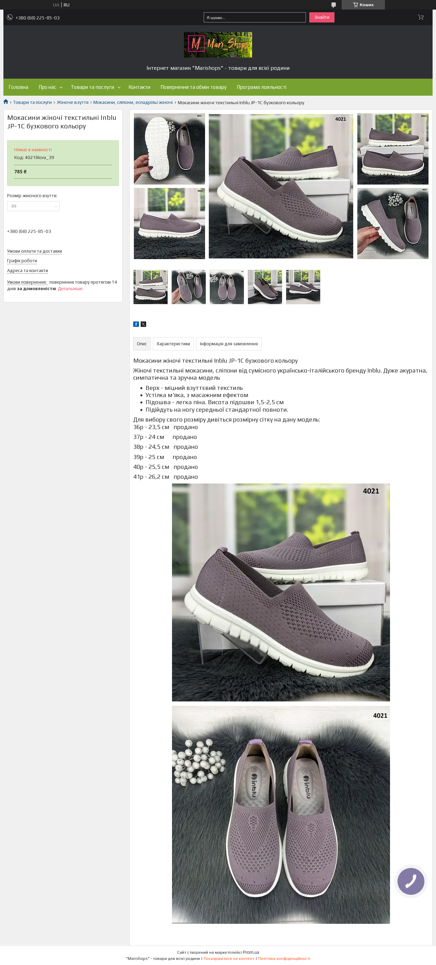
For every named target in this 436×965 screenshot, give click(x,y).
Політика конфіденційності (284, 958)
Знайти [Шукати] (321, 17)
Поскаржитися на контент (229, 958)
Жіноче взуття (73, 102)
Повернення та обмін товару (193, 87)
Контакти (139, 87)
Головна (18, 87)
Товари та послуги (92, 87)
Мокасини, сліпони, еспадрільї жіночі (133, 102)
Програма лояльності (261, 87)
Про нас (47, 87)
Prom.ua (251, 952)
